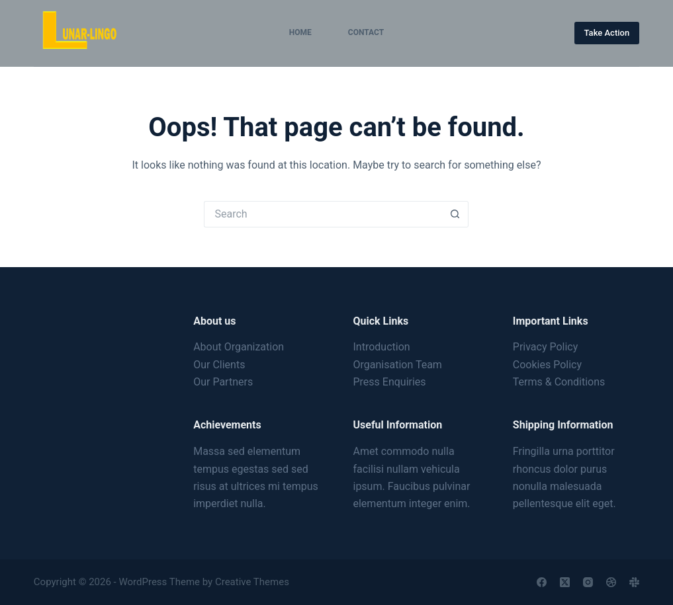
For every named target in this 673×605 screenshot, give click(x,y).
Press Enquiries (389, 382)
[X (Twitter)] (565, 582)
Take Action (607, 33)
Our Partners (223, 382)
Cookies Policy (547, 364)
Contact (366, 32)
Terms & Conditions (559, 382)
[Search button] (455, 214)
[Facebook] (542, 582)
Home (300, 32)
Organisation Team (397, 364)
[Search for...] (323, 214)
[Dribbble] (611, 582)
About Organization (238, 347)
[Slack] (634, 582)
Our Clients (219, 364)
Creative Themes (252, 582)
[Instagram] (588, 582)
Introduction (381, 347)
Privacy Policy (545, 347)
